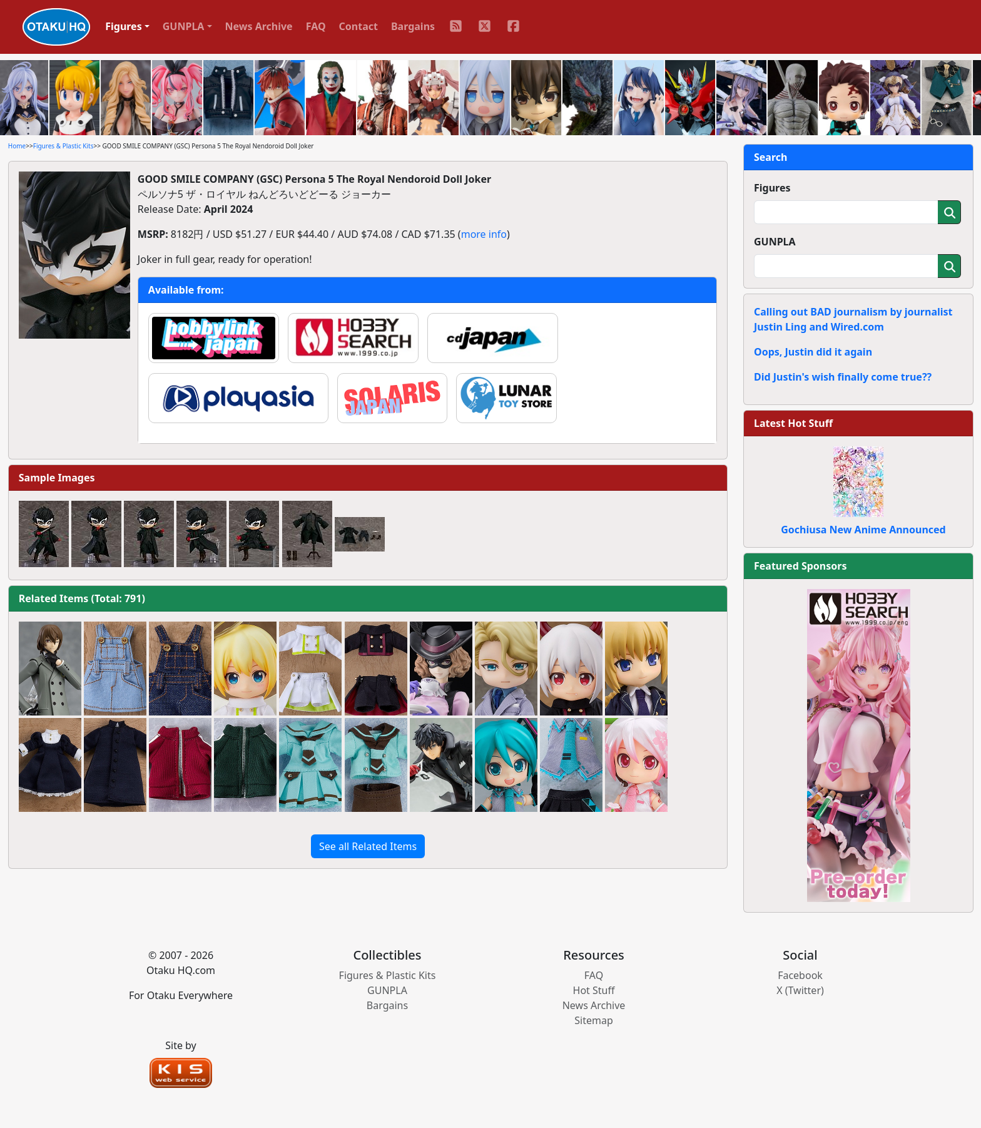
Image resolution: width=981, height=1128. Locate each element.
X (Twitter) (800, 990)
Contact (358, 26)
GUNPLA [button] (184, 26)
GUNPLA (775, 242)
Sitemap (593, 1020)
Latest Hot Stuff (793, 423)
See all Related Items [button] (368, 846)
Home (17, 145)
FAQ (316, 26)
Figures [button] (123, 26)
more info (484, 234)
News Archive (259, 26)
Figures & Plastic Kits (63, 145)
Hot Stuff (594, 990)
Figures (772, 188)
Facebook (800, 975)
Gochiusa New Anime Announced (863, 529)
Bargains (413, 26)
